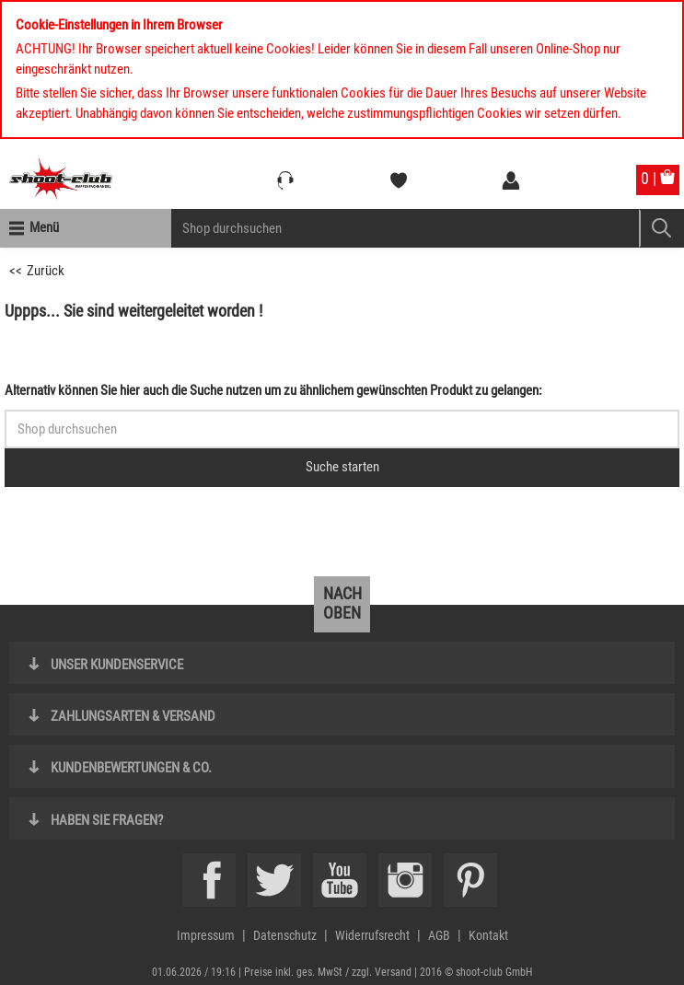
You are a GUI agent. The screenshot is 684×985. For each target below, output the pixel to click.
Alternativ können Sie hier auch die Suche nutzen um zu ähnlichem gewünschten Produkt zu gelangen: (273, 390)
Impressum (206, 935)
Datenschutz (285, 935)
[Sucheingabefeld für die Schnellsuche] (342, 429)
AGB (439, 935)
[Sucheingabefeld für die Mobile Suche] (405, 228)
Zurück (45, 270)
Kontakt (488, 935)
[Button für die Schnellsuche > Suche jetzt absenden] (342, 467)
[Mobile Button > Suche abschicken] (661, 228)
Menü (44, 227)
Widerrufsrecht (372, 935)
